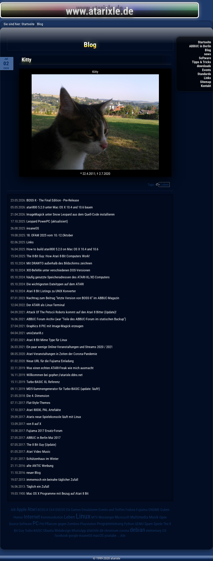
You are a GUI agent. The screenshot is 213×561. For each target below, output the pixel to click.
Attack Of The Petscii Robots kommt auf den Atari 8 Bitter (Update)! (71, 312)
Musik (154, 517)
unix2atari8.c (34, 333)
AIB (13, 510)
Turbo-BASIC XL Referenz (43, 382)
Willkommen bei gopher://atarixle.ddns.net (54, 375)
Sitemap (205, 82)
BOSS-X (43, 510)
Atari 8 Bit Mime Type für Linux (46, 340)
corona (124, 531)
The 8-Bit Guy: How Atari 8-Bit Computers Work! (58, 256)
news (207, 54)
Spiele (158, 523)
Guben (164, 510)
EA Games (73, 510)
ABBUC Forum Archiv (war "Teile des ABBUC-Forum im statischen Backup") (76, 319)
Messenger (106, 517)
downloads (204, 66)
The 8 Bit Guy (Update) (41, 445)
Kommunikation (52, 517)
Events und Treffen (111, 510)
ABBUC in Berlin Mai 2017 (43, 438)
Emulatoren (90, 510)
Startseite (204, 42)
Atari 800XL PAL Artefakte (43, 410)
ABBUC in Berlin (200, 46)
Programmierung (110, 523)
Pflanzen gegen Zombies (62, 524)
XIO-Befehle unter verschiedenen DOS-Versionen (58, 270)
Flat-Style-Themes (38, 403)
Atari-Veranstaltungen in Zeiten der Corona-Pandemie (61, 354)
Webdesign (62, 530)
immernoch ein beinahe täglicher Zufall (52, 480)
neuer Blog (33, 473)
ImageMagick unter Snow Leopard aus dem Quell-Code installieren (70, 214)
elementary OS (156, 530)
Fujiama (142, 510)
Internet (32, 517)
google (73, 536)
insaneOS (32, 228)
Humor (18, 517)
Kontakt (206, 86)
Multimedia (139, 517)
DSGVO (60, 510)
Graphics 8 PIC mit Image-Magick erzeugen (54, 326)
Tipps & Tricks (201, 62)
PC (36, 523)
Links (207, 78)
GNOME (154, 510)
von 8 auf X (33, 424)
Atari (32, 509)
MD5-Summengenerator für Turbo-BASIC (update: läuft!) (63, 389)
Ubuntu (48, 530)
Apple (22, 509)
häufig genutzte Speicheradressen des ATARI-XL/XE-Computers (68, 277)
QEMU (139, 524)
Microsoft (122, 517)
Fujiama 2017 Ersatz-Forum (44, 431)
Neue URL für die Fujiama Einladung (50, 361)
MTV (94, 517)
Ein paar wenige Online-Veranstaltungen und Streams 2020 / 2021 (69, 347)
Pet (41, 524)
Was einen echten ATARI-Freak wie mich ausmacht (59, 368)
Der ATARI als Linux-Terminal (45, 305)
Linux (83, 516)
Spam (148, 524)
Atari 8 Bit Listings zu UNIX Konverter (51, 291)
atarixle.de (95, 530)
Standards (204, 74)
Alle (122, 536)
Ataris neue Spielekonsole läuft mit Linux (53, 417)
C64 (51, 510)
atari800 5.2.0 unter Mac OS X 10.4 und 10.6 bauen (59, 207)
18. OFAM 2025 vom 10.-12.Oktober (49, 235)
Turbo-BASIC (33, 530)
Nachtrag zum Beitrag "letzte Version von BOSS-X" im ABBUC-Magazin (72, 298)
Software (205, 58)
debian (137, 529)
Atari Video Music (38, 452)
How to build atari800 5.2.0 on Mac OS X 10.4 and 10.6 (62, 249)
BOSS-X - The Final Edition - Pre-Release (52, 200)
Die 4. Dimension (37, 396)
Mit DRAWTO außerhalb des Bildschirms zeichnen (59, 263)
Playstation (88, 524)
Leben (165, 185)
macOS (98, 535)
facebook (61, 536)
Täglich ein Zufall (37, 486)
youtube (110, 535)
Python (129, 524)
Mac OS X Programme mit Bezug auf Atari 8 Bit (57, 493)
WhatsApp (78, 531)
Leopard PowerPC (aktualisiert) (47, 221)
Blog (208, 50)
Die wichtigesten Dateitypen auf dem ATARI (55, 284)
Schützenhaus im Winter (42, 459)
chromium (111, 531)
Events (206, 70)
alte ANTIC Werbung (39, 466)
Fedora (130, 510)
